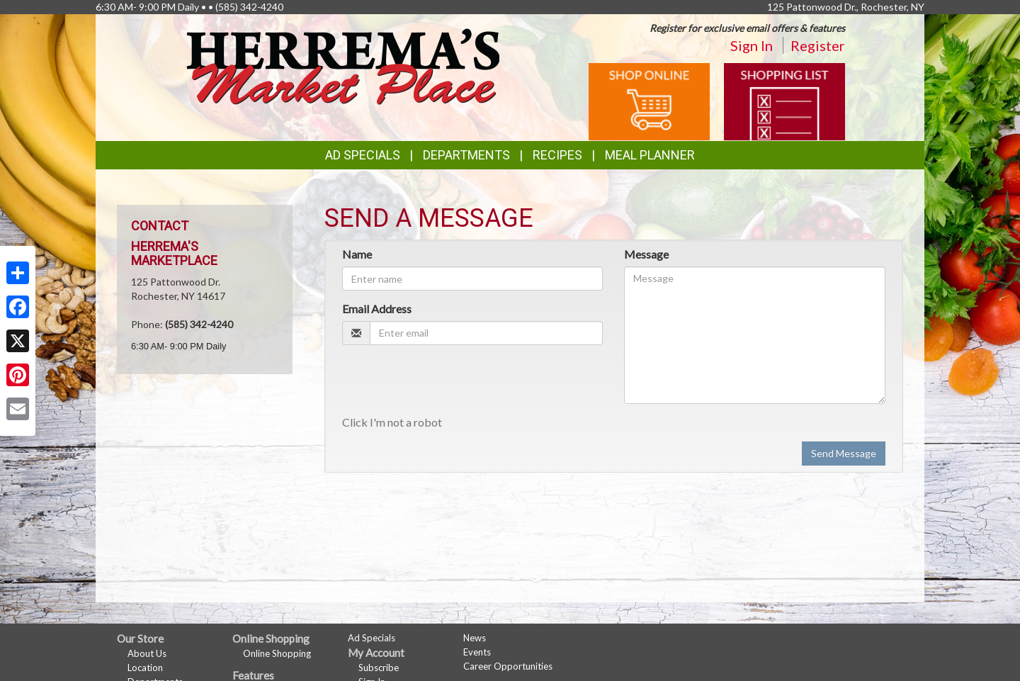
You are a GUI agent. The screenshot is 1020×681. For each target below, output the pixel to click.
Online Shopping (277, 653)
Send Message (843, 453)
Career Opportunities (507, 666)
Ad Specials (362, 154)
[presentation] (449, 383)
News (474, 637)
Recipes (557, 154)
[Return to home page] (343, 66)
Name (357, 254)
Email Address (377, 308)
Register (817, 45)
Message (646, 254)
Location (145, 667)
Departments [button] (466, 154)
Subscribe (378, 667)
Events (477, 652)
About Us (147, 653)
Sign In (751, 45)
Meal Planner (650, 154)
